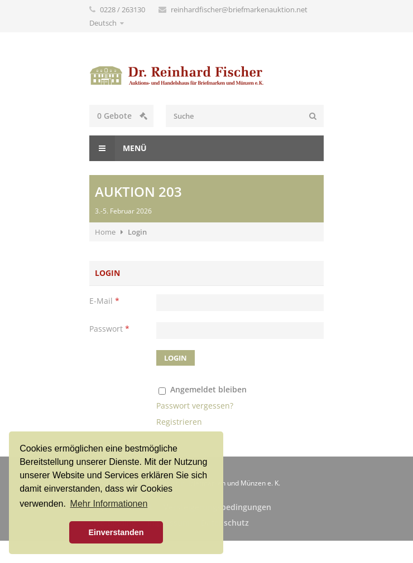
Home (105, 232)
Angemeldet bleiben (208, 389)
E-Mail (104, 300)
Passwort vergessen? (194, 405)
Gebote (122, 115)
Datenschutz (225, 522)
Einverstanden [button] (115, 532)
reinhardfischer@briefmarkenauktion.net (239, 9)
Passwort (109, 328)
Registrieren (179, 421)
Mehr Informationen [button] (109, 503)
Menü (118, 148)
